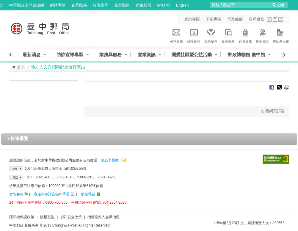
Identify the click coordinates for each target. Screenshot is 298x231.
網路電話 (88, 194)
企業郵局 (79, 5)
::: (1, 5)
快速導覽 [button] (18, 138)
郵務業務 (176, 35)
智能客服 (16, 194)
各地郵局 (163, 5)
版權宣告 (47, 217)
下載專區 (213, 19)
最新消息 (31, 54)
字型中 (275, 19)
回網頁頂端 (275, 111)
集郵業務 (228, 35)
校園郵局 (100, 5)
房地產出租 (281, 35)
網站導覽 (57, 5)
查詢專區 (192, 19)
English (182, 5)
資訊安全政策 (71, 217)
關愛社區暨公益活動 (192, 54)
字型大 (280, 19)
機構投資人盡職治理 (103, 217)
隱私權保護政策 (21, 217)
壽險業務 (211, 35)
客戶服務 (256, 19)
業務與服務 (110, 54)
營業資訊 (147, 54)
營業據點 (235, 19)
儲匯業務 (193, 35)
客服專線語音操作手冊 (52, 194)
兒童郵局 (122, 5)
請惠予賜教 (110, 160)
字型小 (269, 19)
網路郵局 (143, 5)
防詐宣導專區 (70, 54)
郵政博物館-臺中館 (246, 54)
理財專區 (262, 35)
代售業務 (245, 35)
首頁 (21, 67)
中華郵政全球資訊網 (26, 5)
